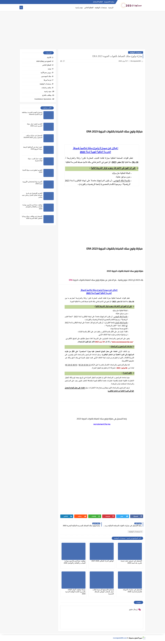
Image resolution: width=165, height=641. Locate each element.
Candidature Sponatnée (42, 99)
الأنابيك (49, 57)
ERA (71, 280)
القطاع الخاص (89, 7)
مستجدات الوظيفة (101, 7)
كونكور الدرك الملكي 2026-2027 (102, 561)
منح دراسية (79, 7)
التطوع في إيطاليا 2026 (43, 61)
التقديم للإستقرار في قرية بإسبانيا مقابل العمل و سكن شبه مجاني (32, 195)
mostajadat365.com (120, 638)
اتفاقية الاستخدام (98, 2)
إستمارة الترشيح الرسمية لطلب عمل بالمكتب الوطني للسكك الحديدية (103, 592)
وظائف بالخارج (46, 95)
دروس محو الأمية (46, 72)
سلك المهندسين (46, 76)
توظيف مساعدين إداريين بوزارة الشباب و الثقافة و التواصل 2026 (32, 207)
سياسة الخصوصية (109, 2)
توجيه (49, 69)
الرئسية (110, 7)
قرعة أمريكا (47, 80)
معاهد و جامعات (46, 88)
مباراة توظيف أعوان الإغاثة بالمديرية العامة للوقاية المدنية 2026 (75, 592)
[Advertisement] (82, 31)
